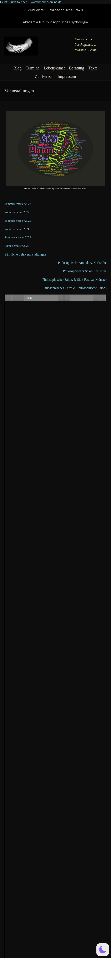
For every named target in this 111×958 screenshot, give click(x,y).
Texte (92, 68)
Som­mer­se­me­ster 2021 (17, 237)
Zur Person (44, 76)
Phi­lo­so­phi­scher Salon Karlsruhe (85, 271)
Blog (18, 68)
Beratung (76, 68)
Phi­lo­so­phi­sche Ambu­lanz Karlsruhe (82, 262)
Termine (32, 68)
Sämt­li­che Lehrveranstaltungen (25, 254)
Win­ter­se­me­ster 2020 (16, 245)
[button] (102, 949)
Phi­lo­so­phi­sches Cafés (57, 288)
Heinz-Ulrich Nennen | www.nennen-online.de (30, 2)
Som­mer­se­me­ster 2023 (17, 203)
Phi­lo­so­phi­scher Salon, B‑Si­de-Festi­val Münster (74, 279)
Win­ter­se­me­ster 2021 (16, 229)
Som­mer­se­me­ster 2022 (17, 220)
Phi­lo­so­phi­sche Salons (92, 288)
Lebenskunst (54, 68)
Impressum (66, 76)
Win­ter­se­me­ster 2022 (16, 212)
